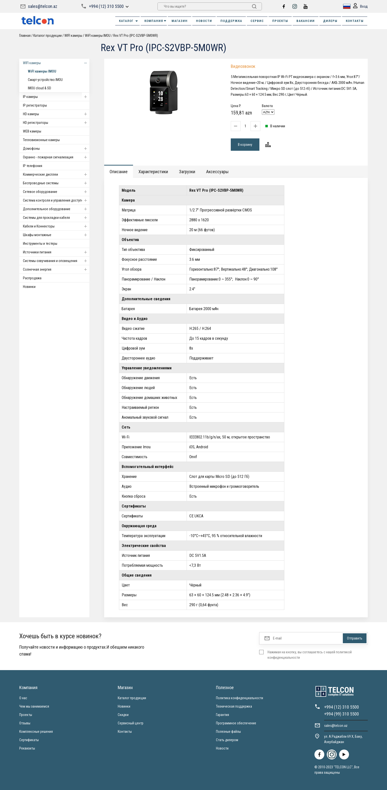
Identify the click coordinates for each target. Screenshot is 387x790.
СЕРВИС (257, 21)
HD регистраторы (56, 122)
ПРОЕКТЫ (280, 21)
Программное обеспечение (236, 723)
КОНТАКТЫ (355, 21)
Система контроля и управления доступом (56, 200)
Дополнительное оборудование (56, 209)
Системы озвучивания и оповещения (56, 261)
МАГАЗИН (180, 21)
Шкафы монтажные (56, 235)
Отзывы (24, 723)
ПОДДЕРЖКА (231, 21)
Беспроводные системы (56, 183)
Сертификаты (29, 740)
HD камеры (56, 114)
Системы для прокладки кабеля (56, 217)
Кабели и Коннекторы (56, 226)
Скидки (123, 715)
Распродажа (32, 278)
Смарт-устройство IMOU (45, 80)
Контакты (125, 732)
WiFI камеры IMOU (98, 36)
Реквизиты (27, 748)
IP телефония (32, 166)
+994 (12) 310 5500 (106, 6)
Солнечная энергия (56, 269)
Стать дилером (227, 740)
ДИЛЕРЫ (330, 21)
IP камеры (56, 97)
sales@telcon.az (42, 6)
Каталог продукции (47, 36)
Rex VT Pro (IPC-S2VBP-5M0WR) (135, 36)
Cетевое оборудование (56, 192)
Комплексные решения (36, 732)
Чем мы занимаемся (34, 706)
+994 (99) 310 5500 (341, 713)
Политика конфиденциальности (239, 698)
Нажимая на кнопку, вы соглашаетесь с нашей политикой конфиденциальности (310, 654)
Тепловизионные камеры (41, 140)
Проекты (25, 715)
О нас (23, 698)
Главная (25, 36)
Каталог (128, 21)
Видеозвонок (243, 66)
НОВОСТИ (204, 21)
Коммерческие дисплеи (56, 174)
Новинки (29, 287)
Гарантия (222, 715)
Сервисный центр (130, 723)
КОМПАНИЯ (155, 21)
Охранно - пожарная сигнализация (56, 157)
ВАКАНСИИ (305, 21)
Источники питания (56, 252)
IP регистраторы (35, 105)
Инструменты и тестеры (40, 243)
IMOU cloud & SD (39, 88)
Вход (360, 6)
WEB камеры (32, 131)
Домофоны (56, 148)
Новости (222, 748)
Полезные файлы (228, 732)
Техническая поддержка (234, 706)
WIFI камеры (73, 36)
